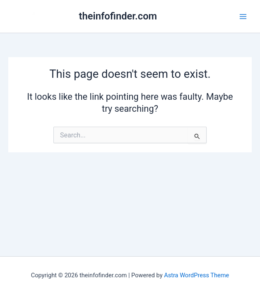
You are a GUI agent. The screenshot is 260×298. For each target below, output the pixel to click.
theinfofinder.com (118, 16)
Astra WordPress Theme (196, 275)
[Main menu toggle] (243, 16)
